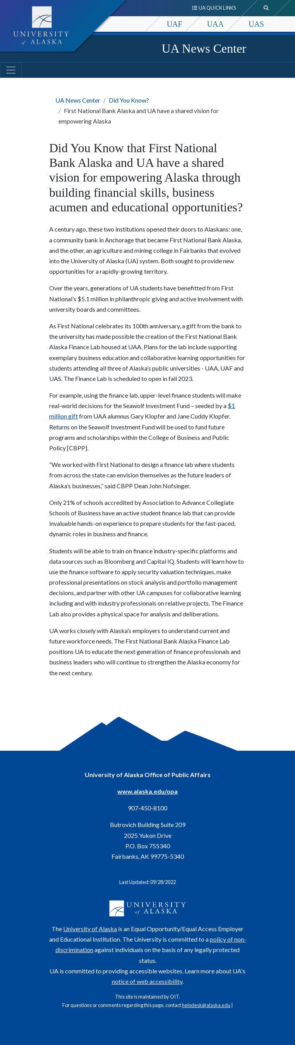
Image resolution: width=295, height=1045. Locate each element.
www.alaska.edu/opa (147, 791)
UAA (215, 24)
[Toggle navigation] (11, 70)
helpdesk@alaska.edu (206, 1005)
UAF (174, 24)
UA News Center (203, 48)
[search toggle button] (266, 8)
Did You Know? (129, 100)
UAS (256, 24)
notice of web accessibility (147, 981)
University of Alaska (90, 928)
